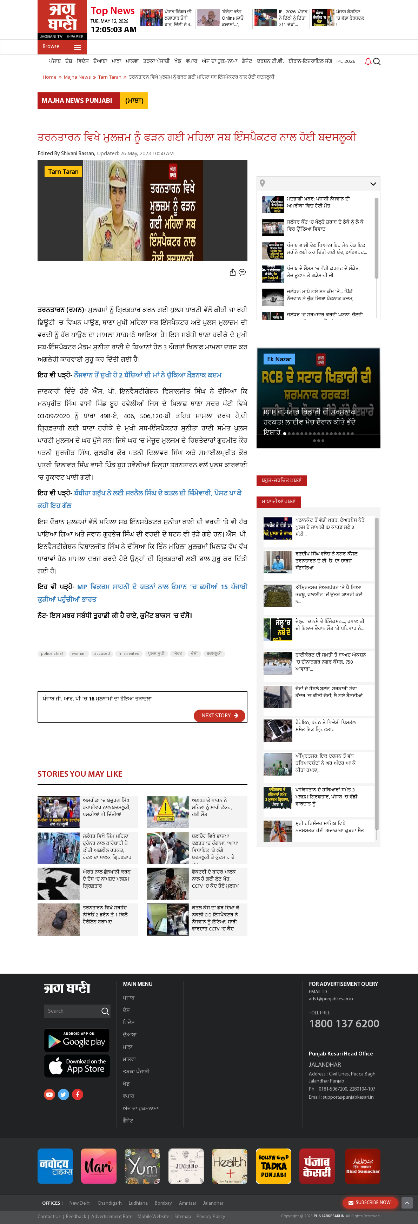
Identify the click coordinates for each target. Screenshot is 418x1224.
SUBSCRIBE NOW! (370, 1202)
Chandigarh (110, 1203)
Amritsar (187, 1203)
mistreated (129, 654)
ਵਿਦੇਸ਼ (83, 61)
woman (79, 654)
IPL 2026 (346, 61)
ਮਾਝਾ (116, 61)
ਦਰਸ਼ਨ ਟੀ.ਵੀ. (270, 61)
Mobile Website (153, 1216)
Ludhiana (138, 1203)
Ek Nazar (279, 359)
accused (102, 654)
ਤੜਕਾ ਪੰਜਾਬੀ (156, 61)
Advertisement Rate (111, 1216)
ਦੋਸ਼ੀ (194, 654)
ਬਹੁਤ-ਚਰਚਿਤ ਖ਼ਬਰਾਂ (281, 480)
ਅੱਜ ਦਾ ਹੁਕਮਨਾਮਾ (219, 61)
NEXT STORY (220, 715)
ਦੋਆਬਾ (100, 61)
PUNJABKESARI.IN (329, 1216)
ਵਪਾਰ (191, 61)
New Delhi (80, 1203)
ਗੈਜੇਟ (247, 61)
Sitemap (182, 1216)
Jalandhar (213, 1203)
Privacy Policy (211, 1216)
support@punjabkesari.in (348, 1097)
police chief (52, 654)
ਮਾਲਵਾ (132, 61)
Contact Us (49, 1216)
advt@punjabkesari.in (331, 999)
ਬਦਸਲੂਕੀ (214, 654)
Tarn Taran (63, 172)
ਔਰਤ (177, 654)
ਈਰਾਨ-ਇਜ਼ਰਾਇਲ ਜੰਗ (310, 61)
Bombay (163, 1203)
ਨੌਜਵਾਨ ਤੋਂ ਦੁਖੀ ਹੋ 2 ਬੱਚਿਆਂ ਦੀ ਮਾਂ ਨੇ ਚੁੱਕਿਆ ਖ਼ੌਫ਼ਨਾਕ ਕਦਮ (147, 376)
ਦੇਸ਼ (68, 61)
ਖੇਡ (177, 61)
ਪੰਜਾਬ (55, 61)
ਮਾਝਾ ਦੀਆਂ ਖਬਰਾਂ (279, 502)
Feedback (76, 1216)
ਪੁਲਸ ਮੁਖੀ (156, 654)
